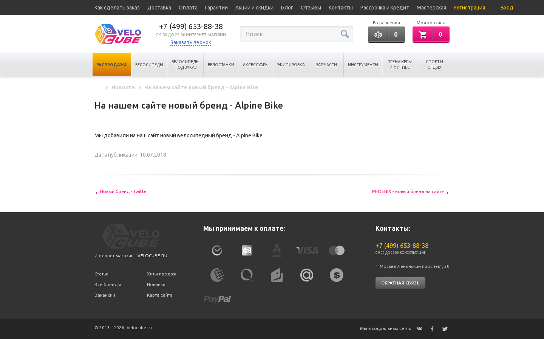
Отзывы (311, 8)
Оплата (188, 8)
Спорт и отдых (434, 64)
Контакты (341, 8)
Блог (287, 8)
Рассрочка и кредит (384, 8)
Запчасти (326, 64)
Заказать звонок (190, 42)
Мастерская (431, 8)
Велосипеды (149, 64)
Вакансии (104, 294)
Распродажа (111, 64)
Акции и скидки (254, 8)
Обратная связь (400, 283)
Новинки (156, 284)
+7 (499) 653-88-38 (191, 26)
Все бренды (107, 284)
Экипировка (291, 64)
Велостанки (221, 64)
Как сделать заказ (117, 8)
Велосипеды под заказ (185, 64)
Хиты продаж (161, 273)
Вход (507, 8)
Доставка (159, 8)
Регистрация (469, 8)
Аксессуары (256, 64)
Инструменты (363, 64)
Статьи (101, 273)
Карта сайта (160, 294)
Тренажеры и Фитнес (400, 64)
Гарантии (216, 8)
